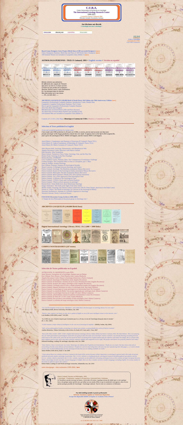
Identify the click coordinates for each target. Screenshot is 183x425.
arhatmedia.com (83, 363)
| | (76, 119)
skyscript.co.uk (73, 341)
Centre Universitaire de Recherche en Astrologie (91, 414)
